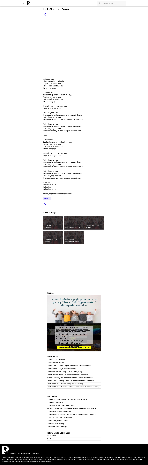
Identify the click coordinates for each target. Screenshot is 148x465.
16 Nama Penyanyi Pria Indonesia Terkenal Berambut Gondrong (69, 378)
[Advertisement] (74, 267)
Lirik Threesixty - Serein (55, 363)
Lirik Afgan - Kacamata (55, 402)
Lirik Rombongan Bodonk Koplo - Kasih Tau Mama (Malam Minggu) (71, 415)
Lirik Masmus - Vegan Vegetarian (59, 411)
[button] (44, 14)
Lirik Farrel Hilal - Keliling (55, 424)
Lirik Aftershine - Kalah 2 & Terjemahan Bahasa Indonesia (67, 375)
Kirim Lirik (29, 453)
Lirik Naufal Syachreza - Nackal (57, 421)
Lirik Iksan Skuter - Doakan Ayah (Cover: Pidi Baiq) (65, 384)
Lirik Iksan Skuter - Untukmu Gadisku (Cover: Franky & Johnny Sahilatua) (73, 387)
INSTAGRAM (51, 436)
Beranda (13, 453)
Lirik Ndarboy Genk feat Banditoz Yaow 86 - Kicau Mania (67, 399)
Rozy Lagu (14, 457)
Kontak (36, 453)
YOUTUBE (50, 439)
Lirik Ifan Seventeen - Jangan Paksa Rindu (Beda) (64, 372)
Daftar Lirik (21, 453)
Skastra (47, 198)
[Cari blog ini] (114, 3)
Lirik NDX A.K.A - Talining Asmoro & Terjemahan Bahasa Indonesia (70, 381)
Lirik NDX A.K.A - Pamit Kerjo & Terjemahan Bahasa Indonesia (69, 366)
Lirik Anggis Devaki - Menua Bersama (60, 405)
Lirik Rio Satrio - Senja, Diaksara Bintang (61, 369)
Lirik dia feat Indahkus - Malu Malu (59, 418)
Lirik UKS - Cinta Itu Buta (56, 360)
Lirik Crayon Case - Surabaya (57, 427)
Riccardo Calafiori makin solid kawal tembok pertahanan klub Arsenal (71, 408)
